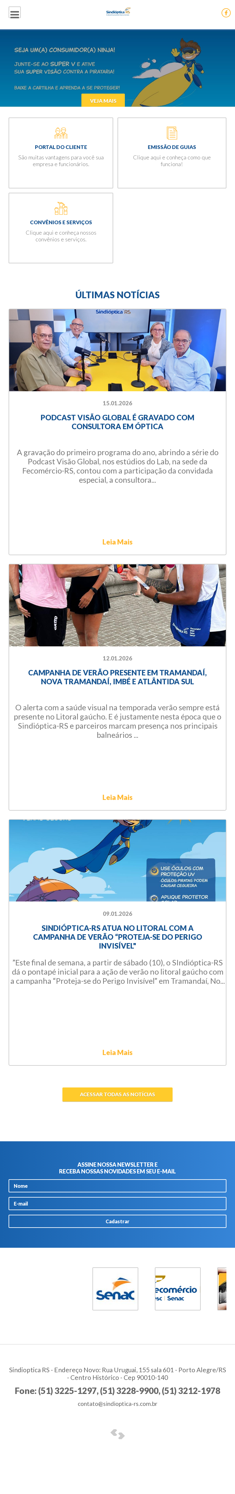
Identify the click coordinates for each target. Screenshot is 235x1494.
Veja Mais (94, 100)
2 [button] (21, 1341)
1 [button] (12, 1341)
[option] (117, 68)
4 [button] (38, 1341)
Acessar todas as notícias (117, 1108)
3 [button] (30, 1341)
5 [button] (47, 1341)
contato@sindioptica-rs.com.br (117, 1424)
